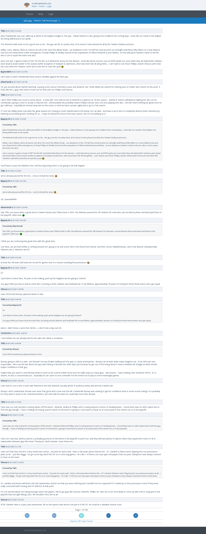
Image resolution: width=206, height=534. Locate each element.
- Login (48, 6)
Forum (42, 6)
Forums (29, 14)
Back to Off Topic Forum (81, 521)
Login (50, 14)
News (34, 6)
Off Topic (28, 20)
